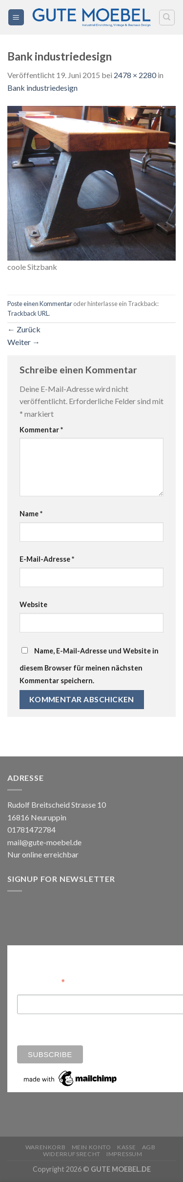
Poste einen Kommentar (39, 303)
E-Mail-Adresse (47, 559)
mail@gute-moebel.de (44, 842)
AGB (149, 1147)
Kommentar (41, 430)
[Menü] (16, 17)
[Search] (167, 17)
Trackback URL (28, 313)
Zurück (24, 329)
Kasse (126, 1147)
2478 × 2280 (135, 75)
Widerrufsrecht (72, 1154)
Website (33, 604)
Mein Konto (91, 1147)
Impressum (124, 1154)
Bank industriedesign (42, 87)
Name (31, 513)
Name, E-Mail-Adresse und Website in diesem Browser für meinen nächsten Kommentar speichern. (89, 666)
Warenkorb (45, 1147)
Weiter (23, 341)
